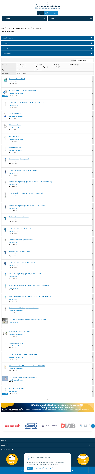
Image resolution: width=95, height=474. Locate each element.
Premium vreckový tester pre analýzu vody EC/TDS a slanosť (27, 205)
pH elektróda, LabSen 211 (16, 343)
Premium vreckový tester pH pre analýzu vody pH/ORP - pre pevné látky (30, 181)
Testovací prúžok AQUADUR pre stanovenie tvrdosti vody (26, 193)
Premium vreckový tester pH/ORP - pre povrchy (23, 170)
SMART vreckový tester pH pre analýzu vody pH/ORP (25, 273)
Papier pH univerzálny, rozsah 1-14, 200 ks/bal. (23, 377)
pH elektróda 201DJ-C (15, 147)
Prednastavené (81, 60)
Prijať (29, 468)
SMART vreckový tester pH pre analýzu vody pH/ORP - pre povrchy (29, 285)
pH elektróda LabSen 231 (16, 136)
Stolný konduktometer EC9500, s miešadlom (22, 90)
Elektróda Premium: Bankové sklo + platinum (22, 262)
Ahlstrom (22, 65)
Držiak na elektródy (15, 113)
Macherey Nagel (42, 67)
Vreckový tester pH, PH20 (16, 388)
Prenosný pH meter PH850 (17, 79)
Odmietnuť (48, 468)
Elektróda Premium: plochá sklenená (20, 228)
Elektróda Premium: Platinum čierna (19, 251)
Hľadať (40, 14)
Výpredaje (40, 70)
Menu (52, 18)
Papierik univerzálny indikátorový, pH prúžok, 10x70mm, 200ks (27, 319)
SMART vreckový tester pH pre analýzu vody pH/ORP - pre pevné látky (30, 296)
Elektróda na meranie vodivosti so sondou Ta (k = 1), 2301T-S (27, 102)
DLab (56, 65)
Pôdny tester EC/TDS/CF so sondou (19, 332)
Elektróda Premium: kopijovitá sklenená (21, 239)
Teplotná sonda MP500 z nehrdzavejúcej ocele (23, 354)
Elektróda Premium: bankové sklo (19, 217)
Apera (39, 65)
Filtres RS (75, 65)
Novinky (22, 70)
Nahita (57, 67)
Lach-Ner (22, 67)
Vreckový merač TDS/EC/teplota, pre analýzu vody (24, 307)
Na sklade (22, 73)
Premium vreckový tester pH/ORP (19, 159)
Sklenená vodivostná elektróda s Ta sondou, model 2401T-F (27, 365)
